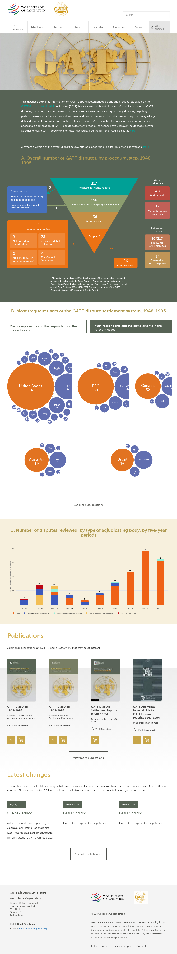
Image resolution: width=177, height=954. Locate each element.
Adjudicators (37, 27)
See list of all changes (88, 854)
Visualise (98, 27)
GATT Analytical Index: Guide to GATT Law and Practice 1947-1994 (146, 712)
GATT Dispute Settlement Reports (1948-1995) (104, 710)
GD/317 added (19, 813)
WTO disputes (159, 27)
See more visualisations (88, 505)
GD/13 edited (74, 813)
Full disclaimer (100, 946)
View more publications (88, 757)
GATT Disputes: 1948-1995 (17, 708)
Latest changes (122, 946)
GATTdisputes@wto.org (33, 928)
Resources (119, 27)
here (133, 130)
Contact (139, 27)
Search (78, 27)
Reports (58, 27)
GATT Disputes (17, 27)
